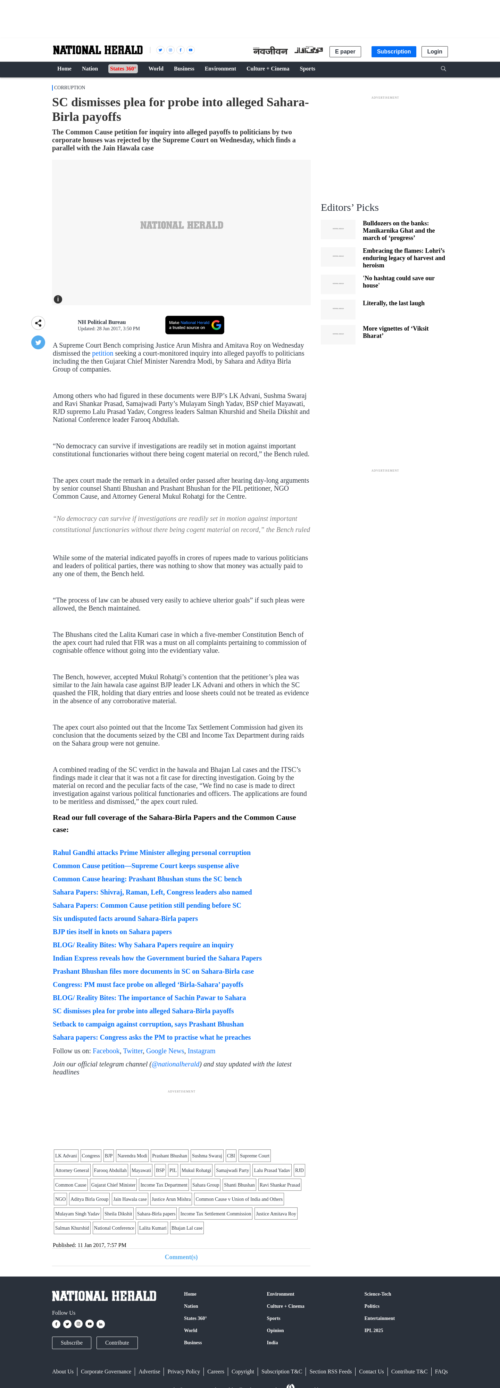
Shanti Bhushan (239, 1185)
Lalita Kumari (153, 1228)
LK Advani (66, 1155)
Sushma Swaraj (207, 1155)
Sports (274, 1318)
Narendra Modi (132, 1155)
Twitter (133, 1051)
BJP (109, 1155)
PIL (173, 1170)
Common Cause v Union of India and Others (239, 1199)
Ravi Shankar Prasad (280, 1185)
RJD (299, 1170)
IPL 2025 (373, 1330)
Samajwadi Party (232, 1170)
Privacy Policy (183, 1371)
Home (190, 1294)
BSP (160, 1170)
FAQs (441, 1371)
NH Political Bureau (102, 322)
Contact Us (371, 1371)
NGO (60, 1199)
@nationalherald (175, 1064)
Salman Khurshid (72, 1228)
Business (193, 1342)
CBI (231, 1155)
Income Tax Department (164, 1185)
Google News (165, 1051)
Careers (215, 1371)
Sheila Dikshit (118, 1213)
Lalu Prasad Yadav (272, 1170)
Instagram (202, 1051)
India (272, 1342)
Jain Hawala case (130, 1199)
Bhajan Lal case (187, 1228)
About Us (63, 1371)
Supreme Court (254, 1155)
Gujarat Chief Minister (113, 1185)
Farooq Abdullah (110, 1170)
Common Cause (70, 1185)
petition (103, 353)
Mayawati (141, 1170)
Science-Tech (377, 1294)
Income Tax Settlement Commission (215, 1213)
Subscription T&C (281, 1371)
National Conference (114, 1228)
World (190, 1330)
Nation (191, 1306)
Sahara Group (205, 1185)
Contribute (117, 1343)
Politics (372, 1306)
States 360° (195, 1318)
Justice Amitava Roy (276, 1213)
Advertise (149, 1371)
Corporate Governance (106, 1371)
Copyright (243, 1371)
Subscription (394, 52)
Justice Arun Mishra (171, 1199)
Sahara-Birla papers (156, 1213)
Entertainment (379, 1318)
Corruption (69, 87)
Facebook (106, 1051)
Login (434, 52)
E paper (345, 52)
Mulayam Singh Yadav (77, 1213)
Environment (280, 1294)
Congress (91, 1155)
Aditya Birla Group (89, 1199)
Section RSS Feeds (330, 1371)
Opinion (275, 1330)
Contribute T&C (409, 1371)
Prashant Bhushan (169, 1155)
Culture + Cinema (286, 1306)
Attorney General (72, 1170)
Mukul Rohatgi (196, 1170)
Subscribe (72, 1343)
